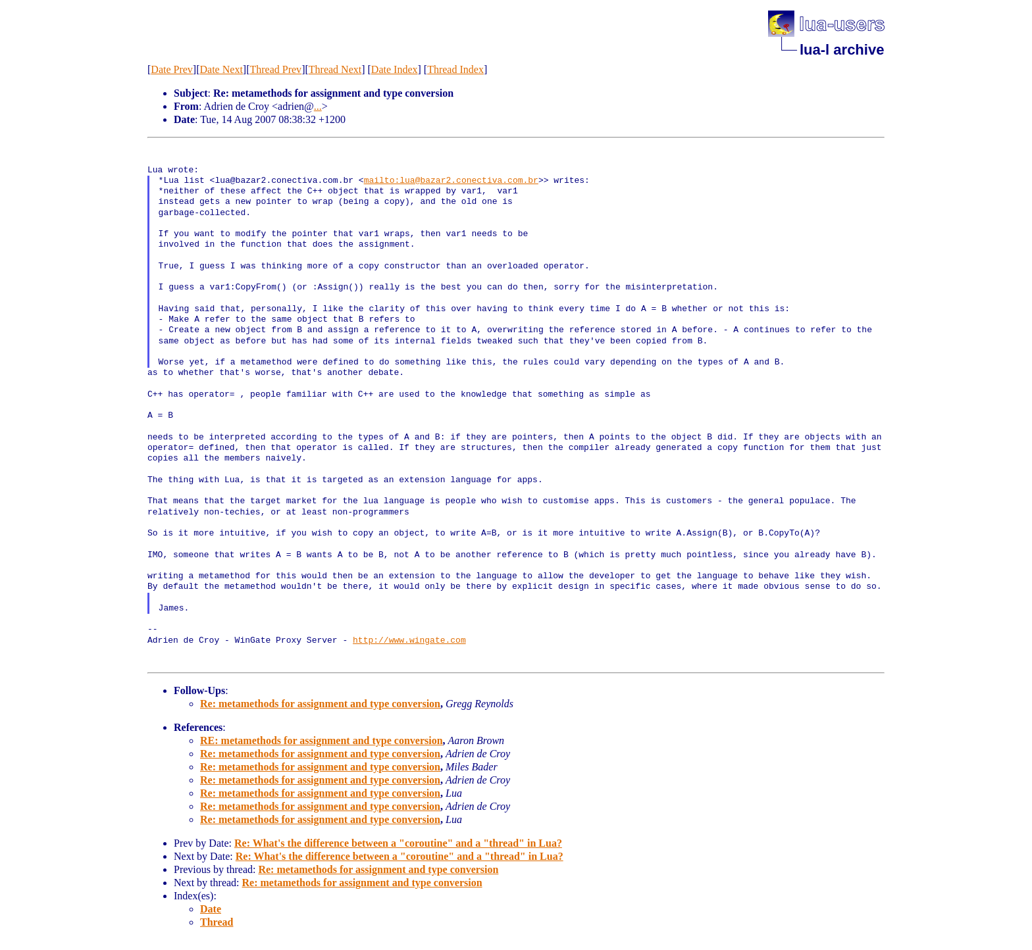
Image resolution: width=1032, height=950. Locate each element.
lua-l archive (842, 49)
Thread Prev (275, 69)
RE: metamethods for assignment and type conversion (321, 740)
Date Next (221, 69)
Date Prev (172, 69)
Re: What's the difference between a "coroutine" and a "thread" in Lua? (398, 843)
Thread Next (335, 69)
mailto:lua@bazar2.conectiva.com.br (451, 181)
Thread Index (455, 69)
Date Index (394, 69)
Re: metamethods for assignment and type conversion (320, 703)
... (318, 106)
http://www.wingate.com (409, 641)
